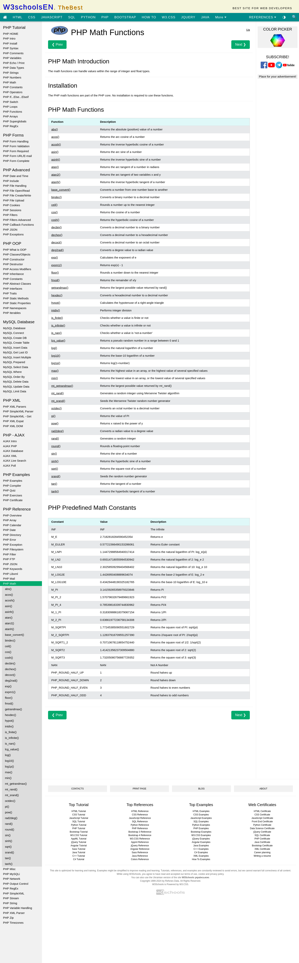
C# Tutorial (78, 859)
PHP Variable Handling (17, 908)
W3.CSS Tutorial (78, 835)
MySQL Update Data (16, 386)
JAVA (205, 17)
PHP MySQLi (11, 874)
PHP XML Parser (14, 913)
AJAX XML (10, 455)
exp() (8, 686)
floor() (8, 697)
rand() (9, 823)
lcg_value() (12, 749)
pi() (7, 806)
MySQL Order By (14, 376)
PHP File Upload (13, 200)
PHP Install (10, 43)
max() (8, 772)
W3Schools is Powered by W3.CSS (170, 884)
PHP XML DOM (13, 426)
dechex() (10, 669)
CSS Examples (201, 814)
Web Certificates (262, 805)
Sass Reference (140, 852)
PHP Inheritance (13, 273)
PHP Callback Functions (18, 224)
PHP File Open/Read (16, 190)
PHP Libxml (10, 573)
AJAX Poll (9, 465)
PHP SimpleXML (13, 893)
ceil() (8, 646)
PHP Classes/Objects (16, 254)
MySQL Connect (13, 332)
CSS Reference (140, 814)
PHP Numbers (12, 77)
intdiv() (9, 726)
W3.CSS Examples (201, 835)
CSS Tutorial (78, 814)
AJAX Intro (10, 441)
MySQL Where (12, 371)
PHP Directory (12, 534)
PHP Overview (12, 515)
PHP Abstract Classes (17, 283)
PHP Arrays (10, 116)
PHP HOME (10, 33)
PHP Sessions (12, 210)
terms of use (190, 874)
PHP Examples (12, 480)
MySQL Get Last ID (15, 352)
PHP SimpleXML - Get (17, 416)
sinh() (8, 841)
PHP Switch (10, 101)
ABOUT (263, 788)
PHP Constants (13, 87)
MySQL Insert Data (15, 347)
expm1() (10, 692)
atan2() (9, 623)
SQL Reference (140, 821)
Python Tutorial (78, 825)
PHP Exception (12, 544)
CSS (31, 17)
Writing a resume (262, 856)
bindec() (10, 640)
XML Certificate (262, 849)
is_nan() (10, 743)
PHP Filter (9, 554)
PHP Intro (9, 38)
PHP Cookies (11, 205)
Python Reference (140, 825)
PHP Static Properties (17, 303)
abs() (8, 589)
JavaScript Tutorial (78, 818)
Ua (248, 29)
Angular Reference (139, 849)
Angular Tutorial (79, 845)
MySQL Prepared (14, 362)
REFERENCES (262, 17)
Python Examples (201, 825)
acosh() (9, 600)
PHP (105, 17)
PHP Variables (12, 58)
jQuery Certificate (262, 832)
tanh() (8, 863)
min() (8, 778)
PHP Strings (10, 72)
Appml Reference (140, 842)
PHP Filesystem (13, 549)
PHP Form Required (16, 151)
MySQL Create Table (16, 342)
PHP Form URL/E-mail (17, 156)
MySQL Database (14, 328)
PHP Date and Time (15, 176)
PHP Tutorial (78, 828)
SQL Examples (201, 821)
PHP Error (9, 539)
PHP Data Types (13, 67)
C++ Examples (201, 849)
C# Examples (201, 852)
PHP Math (9, 82)
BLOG (201, 788)
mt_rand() (11, 789)
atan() (8, 617)
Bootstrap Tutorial (79, 832)
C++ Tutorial (78, 856)
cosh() (9, 657)
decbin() (10, 663)
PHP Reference (140, 828)
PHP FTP (9, 559)
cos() (8, 652)
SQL (71, 17)
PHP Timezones (13, 922)
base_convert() (14, 634)
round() (9, 829)
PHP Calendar (12, 525)
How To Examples (201, 859)
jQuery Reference (140, 845)
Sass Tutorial (78, 849)
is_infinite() (12, 737)
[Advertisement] (149, 746)
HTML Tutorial (79, 811)
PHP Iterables (12, 312)
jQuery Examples (201, 838)
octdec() (10, 800)
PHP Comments (13, 53)
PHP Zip (8, 917)
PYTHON (88, 17)
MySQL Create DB (15, 337)
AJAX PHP (10, 446)
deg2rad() (11, 680)
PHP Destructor (13, 264)
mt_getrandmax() (16, 783)
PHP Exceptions (13, 234)
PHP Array (9, 520)
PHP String (10, 903)
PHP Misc (9, 869)
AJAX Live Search (14, 460)
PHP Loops (10, 106)
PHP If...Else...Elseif (16, 97)
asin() (8, 606)
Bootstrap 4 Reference (139, 835)
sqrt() (8, 846)
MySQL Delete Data (15, 381)
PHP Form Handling (15, 141)
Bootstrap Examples (201, 832)
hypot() (9, 720)
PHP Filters (10, 215)
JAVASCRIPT (51, 17)
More (220, 17)
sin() (7, 835)
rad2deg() (11, 818)
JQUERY (188, 17)
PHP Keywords (12, 568)
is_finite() (11, 732)
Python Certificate (262, 825)
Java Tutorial (78, 852)
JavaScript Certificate (262, 818)
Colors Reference (140, 859)
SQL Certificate (262, 835)
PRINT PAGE (139, 788)
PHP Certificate (13, 500)
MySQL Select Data (15, 367)
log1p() (9, 766)
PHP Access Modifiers (17, 269)
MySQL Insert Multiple (17, 357)
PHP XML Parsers (14, 406)
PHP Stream (11, 898)
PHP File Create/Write (17, 195)
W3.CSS (168, 17)
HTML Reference (140, 811)
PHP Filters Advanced (17, 219)
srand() (9, 852)
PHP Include (11, 181)
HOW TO (149, 17)
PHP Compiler (12, 485)
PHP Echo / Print (13, 63)
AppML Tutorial (78, 838)
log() (8, 755)
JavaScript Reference (140, 818)
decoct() (10, 674)
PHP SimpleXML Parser (18, 411)
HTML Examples (201, 811)
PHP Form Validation (16, 146)
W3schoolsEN (43, 7)
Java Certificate (262, 842)
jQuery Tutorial (78, 842)
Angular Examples (201, 842)
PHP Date (9, 530)
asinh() (9, 611)
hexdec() (10, 715)
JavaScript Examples (201, 818)
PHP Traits (10, 293)
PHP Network (11, 878)
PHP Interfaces (12, 288)
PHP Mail (9, 578)
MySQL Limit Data (14, 391)
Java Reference (140, 856)
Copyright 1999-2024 (151, 881)
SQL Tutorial (78, 821)
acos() (9, 594)
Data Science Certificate (262, 828)
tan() (8, 858)
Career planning (262, 852)
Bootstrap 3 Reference (139, 832)
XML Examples (201, 856)
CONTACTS (77, 788)
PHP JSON (10, 229)
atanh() (9, 629)
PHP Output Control (15, 883)
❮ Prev (57, 44)
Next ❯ (240, 44)
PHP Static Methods (16, 298)
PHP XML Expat (13, 421)
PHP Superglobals (14, 121)
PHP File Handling (14, 185)
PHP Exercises (12, 495)
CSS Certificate (262, 814)
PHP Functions (12, 111)
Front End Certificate (262, 821)
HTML (17, 17)
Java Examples (201, 845)
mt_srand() (12, 795)
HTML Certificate (262, 811)
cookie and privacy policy (211, 874)
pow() (8, 812)
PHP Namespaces (14, 308)
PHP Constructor (13, 259)
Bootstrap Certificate (262, 845)
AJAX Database (13, 450)
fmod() (9, 703)
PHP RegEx (10, 126)
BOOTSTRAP (125, 17)
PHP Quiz (9, 490)
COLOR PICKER (277, 29)
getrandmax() (13, 709)
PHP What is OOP (14, 249)
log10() (9, 760)
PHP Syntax (10, 48)
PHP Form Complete (16, 160)
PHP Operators (12, 92)
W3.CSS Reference (140, 838)
